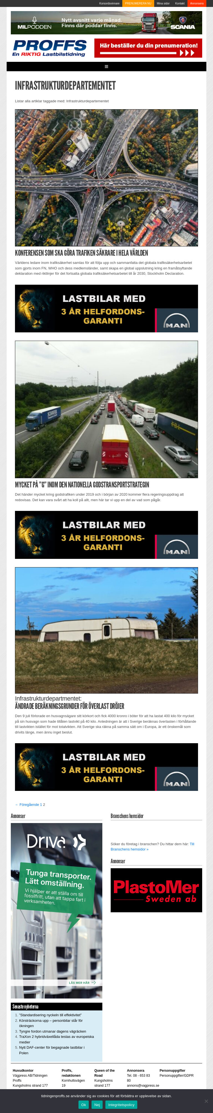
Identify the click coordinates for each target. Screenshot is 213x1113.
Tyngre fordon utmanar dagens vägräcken (52, 1031)
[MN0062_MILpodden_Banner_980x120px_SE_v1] (106, 23)
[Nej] (206, 1101)
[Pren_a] (147, 48)
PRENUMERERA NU (138, 3)
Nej (97, 1105)
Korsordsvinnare (109, 3)
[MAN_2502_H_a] (106, 308)
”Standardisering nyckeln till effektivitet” (50, 1015)
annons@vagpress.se (143, 1085)
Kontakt (180, 3)
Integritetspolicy (121, 1105)
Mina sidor (163, 3)
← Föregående (27, 805)
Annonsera (197, 3)
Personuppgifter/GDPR (176, 1076)
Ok (83, 1105)
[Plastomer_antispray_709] (156, 890)
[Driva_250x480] (56, 910)
